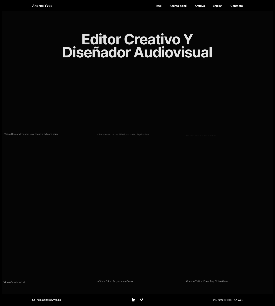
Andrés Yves (42, 4)
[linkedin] (134, 300)
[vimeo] (141, 300)
